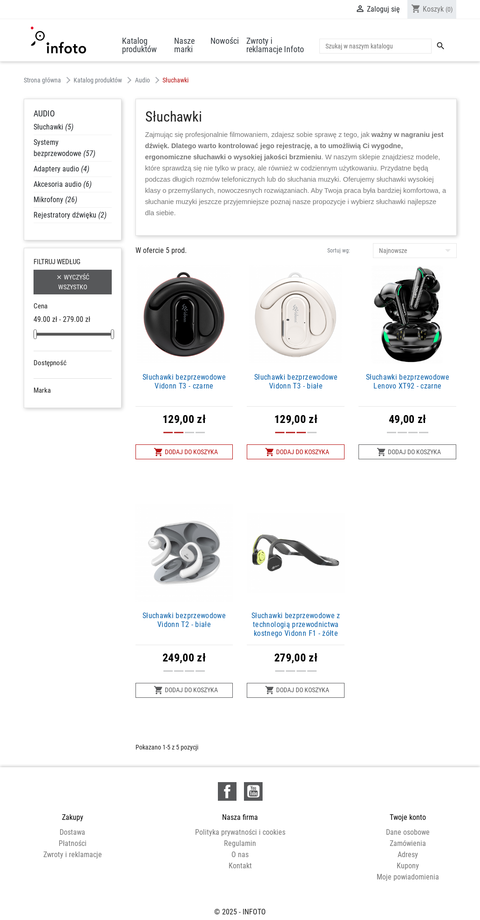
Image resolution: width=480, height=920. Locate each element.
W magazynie (66, 387)
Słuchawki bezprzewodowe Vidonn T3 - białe (296, 381)
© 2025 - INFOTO (240, 903)
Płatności (73, 843)
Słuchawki (54, 127)
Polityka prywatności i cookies (240, 832)
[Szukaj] (375, 46)
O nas (240, 854)
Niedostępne (65, 376)
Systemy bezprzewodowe (64, 148)
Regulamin (240, 843)
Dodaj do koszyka (186, 452)
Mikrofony (55, 199)
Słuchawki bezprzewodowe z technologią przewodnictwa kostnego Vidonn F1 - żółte (295, 624)
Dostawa (72, 832)
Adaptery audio (61, 168)
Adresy (408, 854)
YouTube (253, 791)
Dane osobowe (408, 832)
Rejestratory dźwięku (70, 215)
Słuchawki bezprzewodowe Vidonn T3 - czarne (184, 381)
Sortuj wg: (338, 250)
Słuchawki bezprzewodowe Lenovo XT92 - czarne (407, 381)
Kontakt (240, 865)
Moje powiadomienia (408, 876)
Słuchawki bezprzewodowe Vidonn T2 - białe (184, 620)
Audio (44, 113)
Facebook (227, 791)
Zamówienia (408, 843)
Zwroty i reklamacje (72, 854)
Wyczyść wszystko (72, 282)
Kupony (408, 865)
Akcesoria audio (63, 184)
